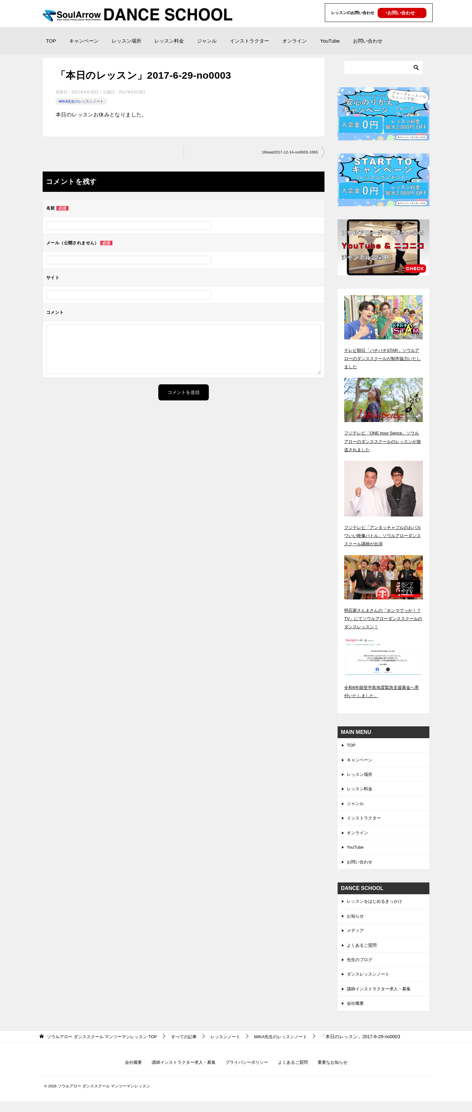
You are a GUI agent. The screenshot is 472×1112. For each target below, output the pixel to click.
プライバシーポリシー (247, 1072)
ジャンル (207, 41)
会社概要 (356, 1012)
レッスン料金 (169, 41)
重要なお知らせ (338, 1072)
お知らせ (356, 921)
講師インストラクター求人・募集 (381, 997)
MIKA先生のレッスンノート (83, 101)
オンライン (294, 41)
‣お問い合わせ (400, 12)
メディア (356, 937)
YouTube (330, 41)
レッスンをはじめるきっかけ (376, 906)
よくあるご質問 (363, 952)
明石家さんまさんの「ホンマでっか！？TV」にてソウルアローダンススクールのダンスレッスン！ (381, 618)
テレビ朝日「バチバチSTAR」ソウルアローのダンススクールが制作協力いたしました (383, 358)
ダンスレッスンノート (370, 982)
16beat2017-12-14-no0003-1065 (288, 152)
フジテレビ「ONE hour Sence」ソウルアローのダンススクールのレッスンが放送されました (383, 441)
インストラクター (249, 41)
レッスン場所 (126, 41)
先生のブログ (360, 967)
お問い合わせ (368, 41)
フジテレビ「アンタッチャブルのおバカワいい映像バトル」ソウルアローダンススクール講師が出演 (383, 535)
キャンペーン (84, 41)
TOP (51, 41)
